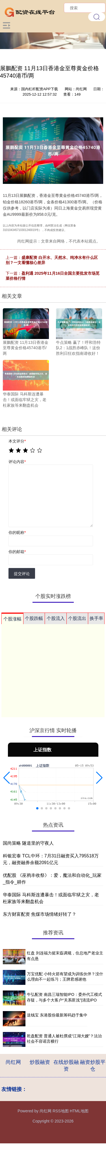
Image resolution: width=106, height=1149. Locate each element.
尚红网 (13, 1062)
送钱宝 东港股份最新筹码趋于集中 (57, 1015)
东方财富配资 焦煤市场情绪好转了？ (39, 914)
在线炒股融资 (66, 1065)
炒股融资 (40, 1062)
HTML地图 (79, 1111)
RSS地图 (61, 1111)
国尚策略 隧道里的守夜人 (28, 843)
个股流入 (56, 618)
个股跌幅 (34, 618)
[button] (6, 778)
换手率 (96, 618)
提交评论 (22, 573)
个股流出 (77, 618)
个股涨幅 (12, 619)
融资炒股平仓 (92, 1065)
